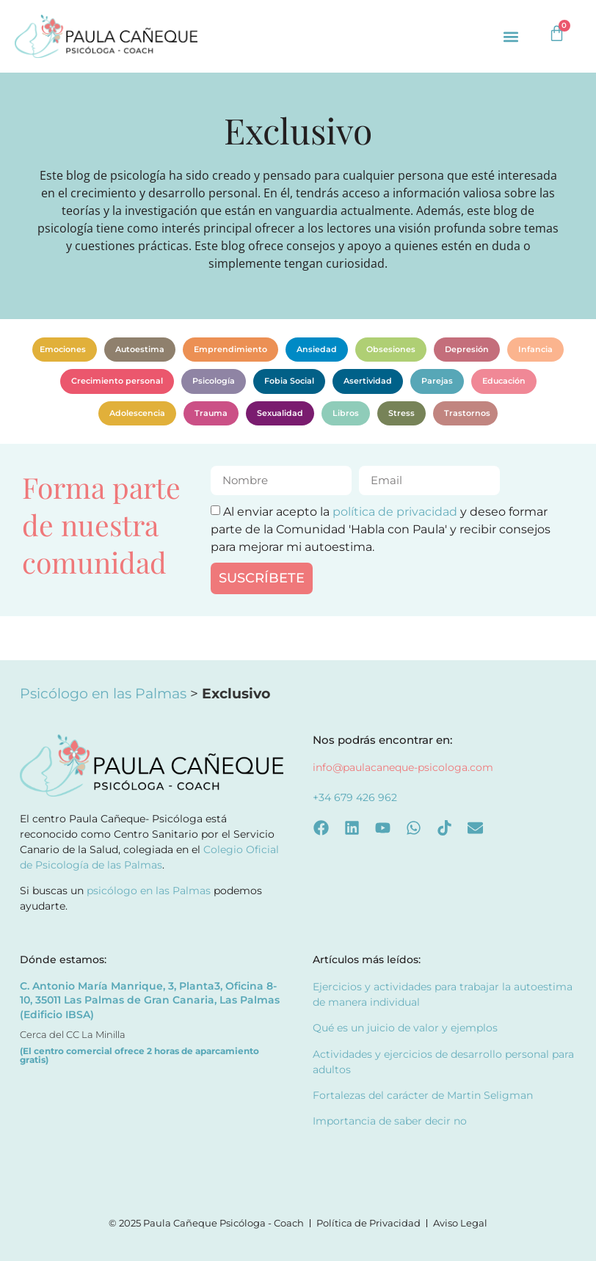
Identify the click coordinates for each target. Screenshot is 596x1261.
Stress (401, 413)
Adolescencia (137, 413)
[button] (511, 36)
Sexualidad (280, 413)
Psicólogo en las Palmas (103, 693)
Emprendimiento (230, 349)
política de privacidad (394, 511)
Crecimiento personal (117, 381)
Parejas (437, 381)
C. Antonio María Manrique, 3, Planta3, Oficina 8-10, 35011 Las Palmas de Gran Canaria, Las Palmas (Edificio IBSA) (150, 1000)
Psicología (213, 381)
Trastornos (467, 413)
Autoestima (139, 349)
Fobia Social (289, 381)
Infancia (535, 349)
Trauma (211, 413)
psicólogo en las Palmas (149, 890)
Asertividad (368, 381)
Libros (345, 413)
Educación (504, 381)
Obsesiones (390, 349)
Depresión (467, 349)
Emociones (63, 349)
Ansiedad (317, 349)
